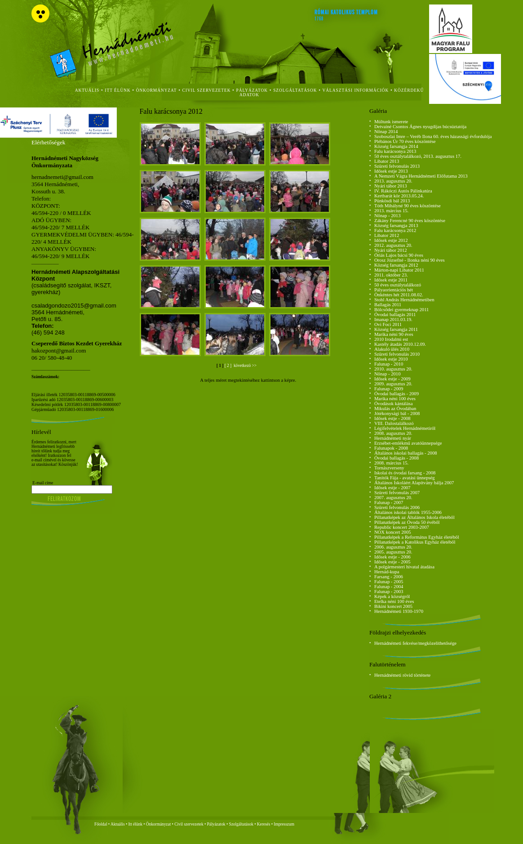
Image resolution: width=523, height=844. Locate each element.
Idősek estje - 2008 (392, 418)
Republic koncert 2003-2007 (401, 527)
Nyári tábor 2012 (390, 250)
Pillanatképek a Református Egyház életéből (416, 537)
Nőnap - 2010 (387, 373)
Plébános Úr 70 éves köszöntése (405, 141)
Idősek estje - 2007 (392, 487)
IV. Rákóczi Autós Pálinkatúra (403, 190)
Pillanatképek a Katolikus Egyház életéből (415, 542)
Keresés (263, 824)
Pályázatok (252, 90)
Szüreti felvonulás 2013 (397, 166)
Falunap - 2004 (388, 586)
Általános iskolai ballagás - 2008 (405, 453)
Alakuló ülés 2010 (391, 349)
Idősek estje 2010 (391, 359)
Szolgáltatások (241, 824)
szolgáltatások (295, 90)
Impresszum (284, 824)
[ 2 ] (229, 365)
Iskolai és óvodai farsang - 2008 (404, 472)
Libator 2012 (386, 235)
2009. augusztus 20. (393, 383)
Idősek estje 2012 (391, 240)
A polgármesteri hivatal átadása (404, 566)
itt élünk (117, 90)
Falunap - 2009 (388, 388)
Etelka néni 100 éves (394, 601)
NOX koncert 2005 (392, 532)
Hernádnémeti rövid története (402, 675)
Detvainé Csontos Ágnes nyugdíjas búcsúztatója (420, 126)
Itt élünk (135, 824)
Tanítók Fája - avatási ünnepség (404, 477)
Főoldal (100, 824)
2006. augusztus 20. (393, 547)
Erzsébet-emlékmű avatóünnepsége (408, 443)
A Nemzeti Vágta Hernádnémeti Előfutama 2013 (421, 176)
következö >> (245, 365)
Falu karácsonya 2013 (395, 151)
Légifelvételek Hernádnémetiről (404, 428)
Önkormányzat (158, 824)
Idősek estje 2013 (391, 171)
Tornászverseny (389, 467)
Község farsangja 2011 (396, 329)
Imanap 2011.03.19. (393, 319)
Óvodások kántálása (393, 403)
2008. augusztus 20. (393, 433)
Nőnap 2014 (386, 131)
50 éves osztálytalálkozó (397, 284)
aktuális (87, 90)
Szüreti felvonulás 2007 (397, 492)
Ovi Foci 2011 (388, 324)
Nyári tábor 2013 (390, 185)
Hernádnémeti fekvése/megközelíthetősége (415, 643)
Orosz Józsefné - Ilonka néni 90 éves (409, 260)
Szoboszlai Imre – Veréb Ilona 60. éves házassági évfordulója (433, 136)
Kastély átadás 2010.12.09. (400, 344)
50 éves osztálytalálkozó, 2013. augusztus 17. (417, 156)
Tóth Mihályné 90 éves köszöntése (407, 205)
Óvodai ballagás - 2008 (396, 457)
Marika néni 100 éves (395, 398)
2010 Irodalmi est (391, 339)
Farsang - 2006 (388, 576)
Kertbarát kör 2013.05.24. (399, 195)
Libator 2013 (386, 161)
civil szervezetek (206, 90)
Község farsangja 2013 (396, 225)
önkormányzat (156, 90)
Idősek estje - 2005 (392, 561)
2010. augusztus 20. (393, 368)
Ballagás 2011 (387, 304)
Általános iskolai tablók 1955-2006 (408, 512)
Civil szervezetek (189, 824)
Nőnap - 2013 (387, 215)
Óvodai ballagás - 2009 (396, 393)
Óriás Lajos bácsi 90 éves (398, 255)
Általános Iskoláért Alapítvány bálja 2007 (414, 482)
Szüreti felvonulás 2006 (397, 507)
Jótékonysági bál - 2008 (397, 413)
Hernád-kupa (386, 571)
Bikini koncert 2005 (393, 606)
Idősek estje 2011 (391, 279)
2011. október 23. (391, 274)
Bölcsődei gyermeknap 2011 (401, 309)
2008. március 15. (391, 462)
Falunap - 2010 (388, 364)
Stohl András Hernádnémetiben (404, 299)
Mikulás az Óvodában (395, 408)
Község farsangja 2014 (396, 146)
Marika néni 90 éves (393, 334)
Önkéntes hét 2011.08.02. (398, 294)
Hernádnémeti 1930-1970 (398, 611)
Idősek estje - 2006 (392, 556)
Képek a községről (392, 596)
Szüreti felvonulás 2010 (397, 354)
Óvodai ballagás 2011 (395, 314)
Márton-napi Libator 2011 (399, 270)
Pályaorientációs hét (393, 289)
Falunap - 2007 (388, 502)
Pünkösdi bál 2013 (392, 200)
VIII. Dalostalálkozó (394, 423)
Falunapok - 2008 (391, 448)
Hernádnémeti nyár (392, 438)
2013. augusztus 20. (393, 181)
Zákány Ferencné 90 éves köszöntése (409, 220)
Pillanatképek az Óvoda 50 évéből (407, 522)
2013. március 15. (391, 210)
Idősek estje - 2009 (392, 378)
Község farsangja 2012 (396, 265)
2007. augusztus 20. (393, 497)
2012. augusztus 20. (393, 245)
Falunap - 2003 (388, 591)
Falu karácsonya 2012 (395, 230)
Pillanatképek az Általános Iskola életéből (414, 517)
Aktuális (118, 824)
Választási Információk (356, 90)
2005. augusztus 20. (393, 551)
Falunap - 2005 (388, 581)
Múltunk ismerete (391, 121)
